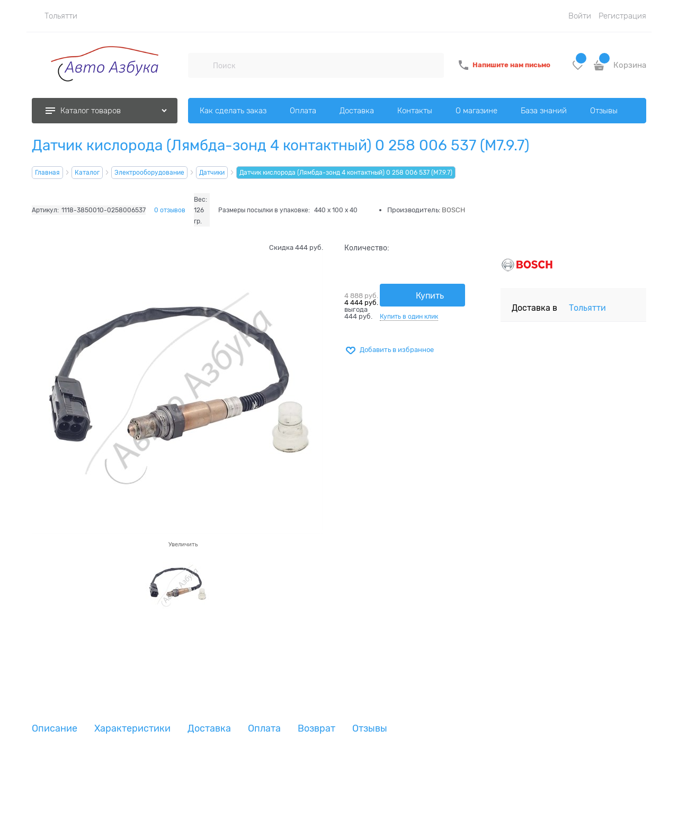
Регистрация (622, 16)
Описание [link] (54, 729)
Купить (430, 296)
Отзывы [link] (369, 729)
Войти (579, 16)
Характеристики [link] (132, 729)
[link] (54, 16)
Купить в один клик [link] (409, 316)
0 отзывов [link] (169, 210)
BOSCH (453, 210)
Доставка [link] (209, 729)
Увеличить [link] (183, 544)
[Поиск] (200, 65)
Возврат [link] (316, 729)
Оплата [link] (264, 729)
